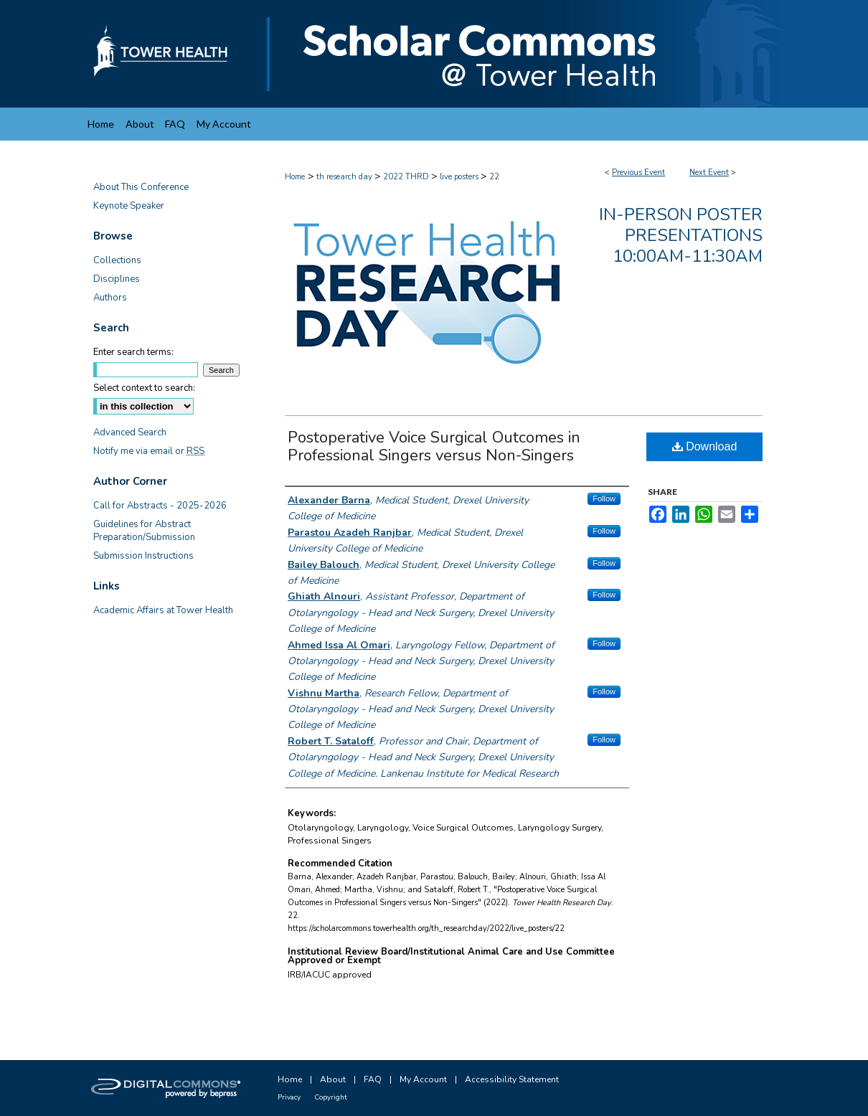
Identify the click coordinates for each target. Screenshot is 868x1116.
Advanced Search (129, 432)
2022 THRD (407, 176)
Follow (604, 498)
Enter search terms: (133, 352)
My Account (423, 1079)
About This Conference (141, 187)
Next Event (709, 172)
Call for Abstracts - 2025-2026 (160, 505)
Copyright (330, 1097)
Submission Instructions (143, 555)
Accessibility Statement (512, 1079)
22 (494, 176)
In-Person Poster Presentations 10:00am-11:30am (681, 235)
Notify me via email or (148, 451)
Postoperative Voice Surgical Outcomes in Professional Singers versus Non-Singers (434, 446)
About (333, 1079)
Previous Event (638, 172)
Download (704, 446)
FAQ (373, 1079)
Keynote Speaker (128, 205)
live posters (460, 176)
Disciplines (116, 279)
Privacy (289, 1097)
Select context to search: (144, 388)
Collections (117, 260)
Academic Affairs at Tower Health (163, 610)
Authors (110, 297)
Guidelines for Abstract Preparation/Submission (144, 531)
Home (295, 176)
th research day (345, 176)
